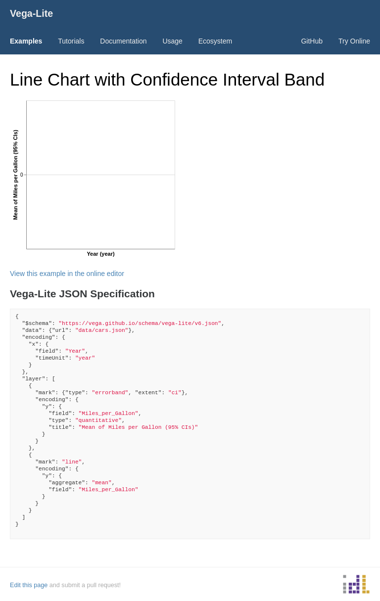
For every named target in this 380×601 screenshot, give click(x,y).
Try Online (354, 41)
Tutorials (71, 41)
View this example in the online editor (67, 273)
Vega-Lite (31, 13)
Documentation (123, 41)
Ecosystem (215, 41)
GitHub (312, 41)
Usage (172, 41)
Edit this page (29, 585)
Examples (26, 41)
